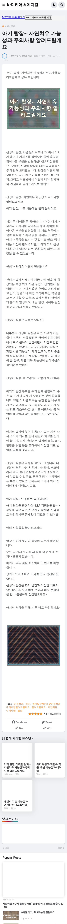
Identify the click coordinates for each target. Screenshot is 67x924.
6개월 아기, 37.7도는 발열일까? (37, 912)
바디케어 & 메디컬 (22, 5)
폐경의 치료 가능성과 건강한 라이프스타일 (16, 803)
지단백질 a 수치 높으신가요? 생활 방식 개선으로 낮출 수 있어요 (33, 905)
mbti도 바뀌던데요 (33, 18)
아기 (28, 703)
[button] (4, 5)
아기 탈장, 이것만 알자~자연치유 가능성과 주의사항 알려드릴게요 (17, 767)
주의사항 (11, 710)
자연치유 (52, 707)
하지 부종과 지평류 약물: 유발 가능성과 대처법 (48, 767)
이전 (60, 847)
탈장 (20, 710)
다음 (7, 847)
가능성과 (11, 26)
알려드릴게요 (39, 707)
